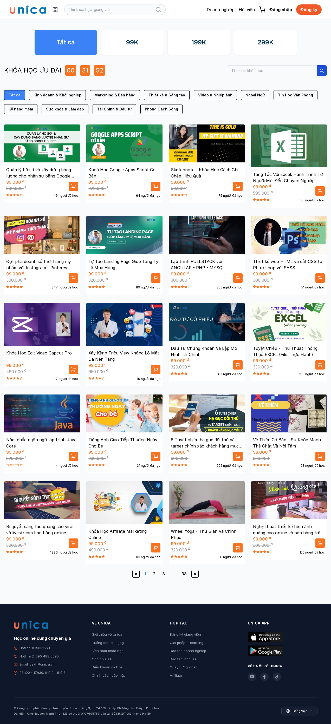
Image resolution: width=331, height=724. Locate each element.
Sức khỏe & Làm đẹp (65, 109)
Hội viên (247, 9)
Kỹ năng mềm (21, 109)
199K (198, 42)
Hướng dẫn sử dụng (108, 643)
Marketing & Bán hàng (114, 95)
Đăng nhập (280, 9)
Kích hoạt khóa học (108, 651)
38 (184, 573)
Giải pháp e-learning (186, 643)
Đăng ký (308, 9)
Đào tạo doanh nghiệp (188, 651)
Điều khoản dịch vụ (107, 667)
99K (132, 42)
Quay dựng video (184, 667)
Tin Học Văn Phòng (295, 95)
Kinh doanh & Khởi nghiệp (57, 95)
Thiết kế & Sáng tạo (166, 95)
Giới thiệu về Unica (107, 634)
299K (265, 42)
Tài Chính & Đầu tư (114, 109)
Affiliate (176, 675)
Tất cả (65, 42)
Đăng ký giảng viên (185, 634)
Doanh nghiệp (221, 9)
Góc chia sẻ (102, 659)
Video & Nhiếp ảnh (215, 95)
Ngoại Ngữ (255, 95)
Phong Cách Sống (161, 109)
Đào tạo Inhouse (183, 659)
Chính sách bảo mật (108, 675)
